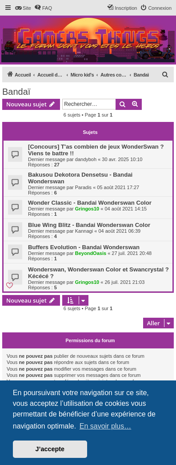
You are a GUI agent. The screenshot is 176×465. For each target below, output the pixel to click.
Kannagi (84, 231)
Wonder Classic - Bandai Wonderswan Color (90, 202)
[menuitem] (23, 8)
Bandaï (16, 92)
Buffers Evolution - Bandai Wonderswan (84, 247)
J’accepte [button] (50, 449)
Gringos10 (87, 208)
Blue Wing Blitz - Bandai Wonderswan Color (89, 225)
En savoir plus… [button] (106, 426)
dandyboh (85, 159)
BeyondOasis (90, 253)
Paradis (83, 187)
